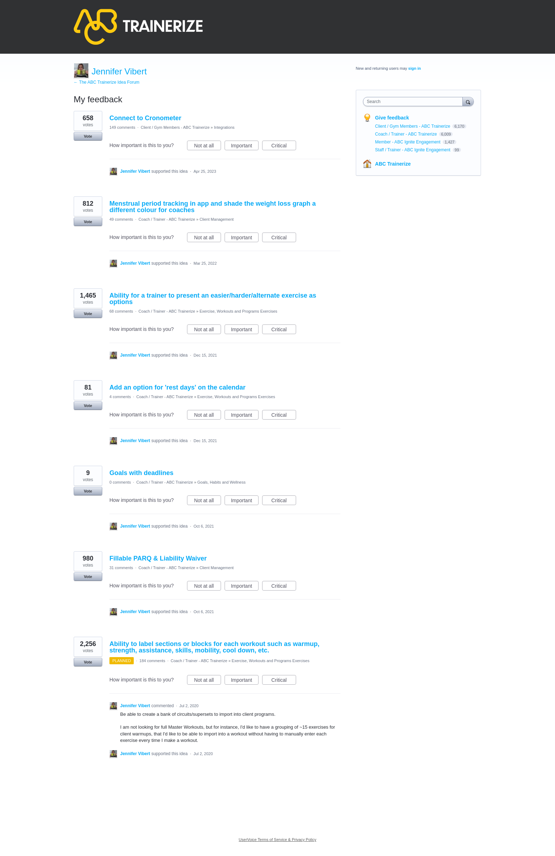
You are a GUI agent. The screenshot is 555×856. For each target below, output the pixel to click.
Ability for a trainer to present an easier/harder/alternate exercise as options (212, 298)
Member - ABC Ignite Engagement (408, 142)
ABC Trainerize (393, 164)
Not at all (207, 147)
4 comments (120, 397)
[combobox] (415, 101)
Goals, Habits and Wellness (221, 482)
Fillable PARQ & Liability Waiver (158, 558)
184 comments (152, 661)
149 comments (122, 127)
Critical (283, 147)
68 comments (121, 311)
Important (245, 147)
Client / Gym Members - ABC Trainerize (175, 127)
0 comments (120, 482)
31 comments (121, 568)
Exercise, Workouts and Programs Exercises (238, 311)
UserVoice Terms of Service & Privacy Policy (277, 839)
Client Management (217, 219)
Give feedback (392, 118)
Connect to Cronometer (145, 118)
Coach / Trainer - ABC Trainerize (166, 219)
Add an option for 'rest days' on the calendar (177, 387)
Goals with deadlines (141, 472)
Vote (88, 136)
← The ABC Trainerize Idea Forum (106, 82)
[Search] (468, 101)
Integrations (224, 127)
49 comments (121, 219)
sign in (414, 68)
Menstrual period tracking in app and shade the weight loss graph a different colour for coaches (212, 207)
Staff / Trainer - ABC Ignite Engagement (413, 149)
